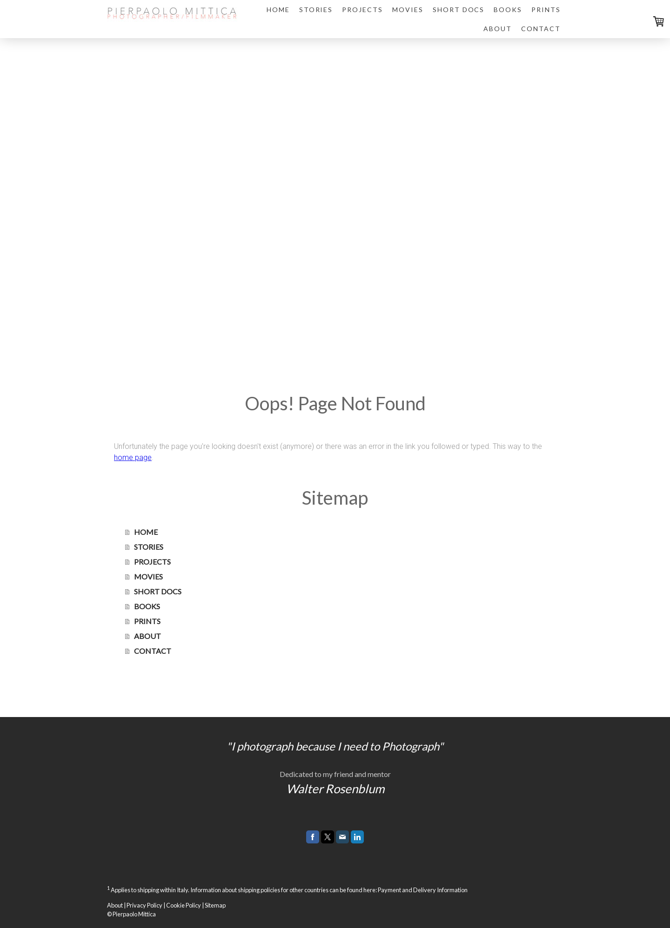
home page (133, 457)
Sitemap (215, 905)
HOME (278, 9)
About (115, 905)
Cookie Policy (183, 905)
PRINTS (546, 9)
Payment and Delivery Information (423, 890)
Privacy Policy (144, 905)
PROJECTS (362, 9)
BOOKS (508, 9)
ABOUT (497, 29)
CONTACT (541, 29)
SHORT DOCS (459, 9)
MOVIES (407, 9)
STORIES (316, 9)
